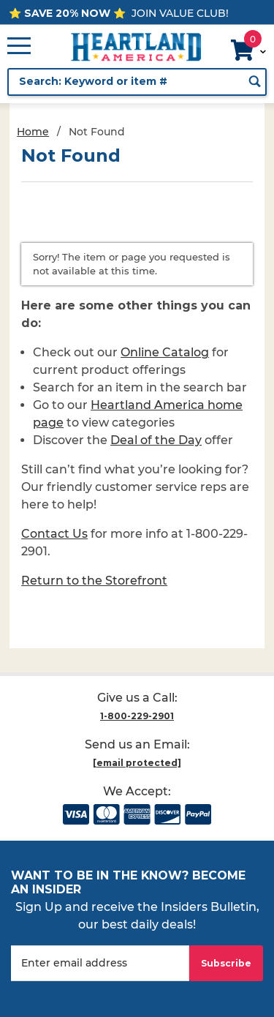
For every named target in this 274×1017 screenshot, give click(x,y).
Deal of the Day (156, 440)
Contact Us (54, 534)
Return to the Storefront (94, 581)
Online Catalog (165, 352)
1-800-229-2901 (137, 715)
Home (33, 131)
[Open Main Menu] (19, 47)
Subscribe (226, 963)
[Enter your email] (100, 963)
